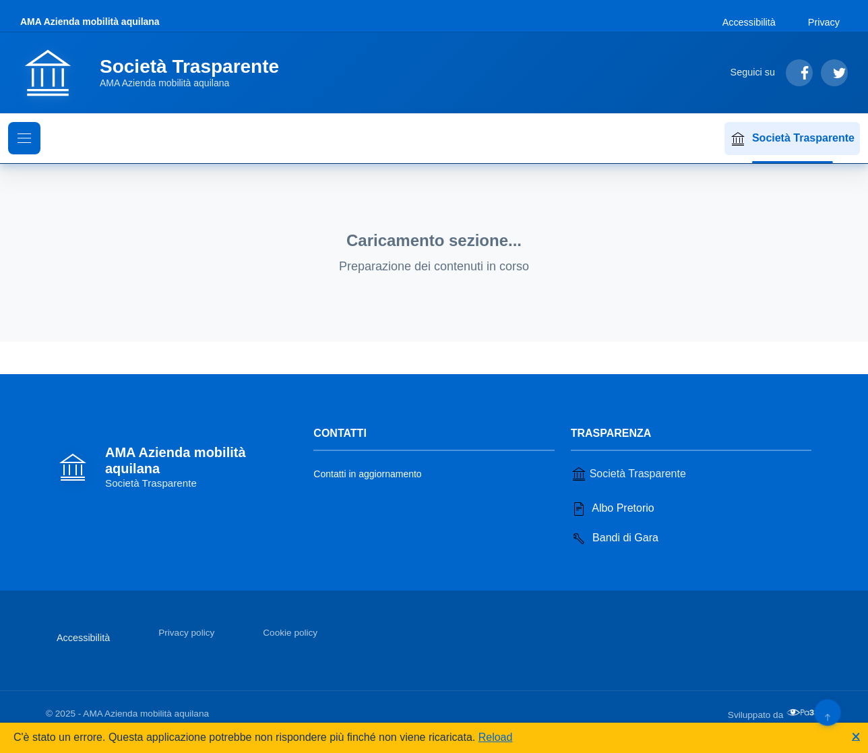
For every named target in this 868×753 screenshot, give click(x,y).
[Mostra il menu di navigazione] (24, 138)
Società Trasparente (792, 139)
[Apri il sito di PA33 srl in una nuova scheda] (804, 712)
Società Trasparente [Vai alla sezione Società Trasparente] (628, 474)
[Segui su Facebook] (799, 72)
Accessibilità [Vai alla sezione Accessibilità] (749, 22)
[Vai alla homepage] (157, 72)
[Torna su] (827, 712)
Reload (495, 737)
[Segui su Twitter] (834, 72)
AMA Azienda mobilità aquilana (90, 21)
